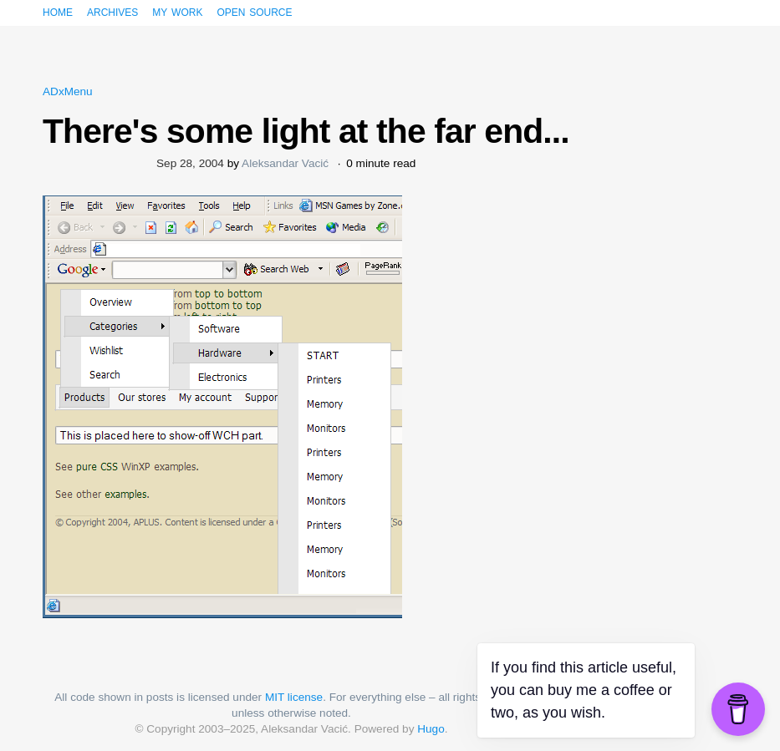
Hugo (431, 729)
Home (58, 11)
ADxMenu (68, 91)
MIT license (294, 697)
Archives (112, 11)
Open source (254, 11)
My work (177, 11)
